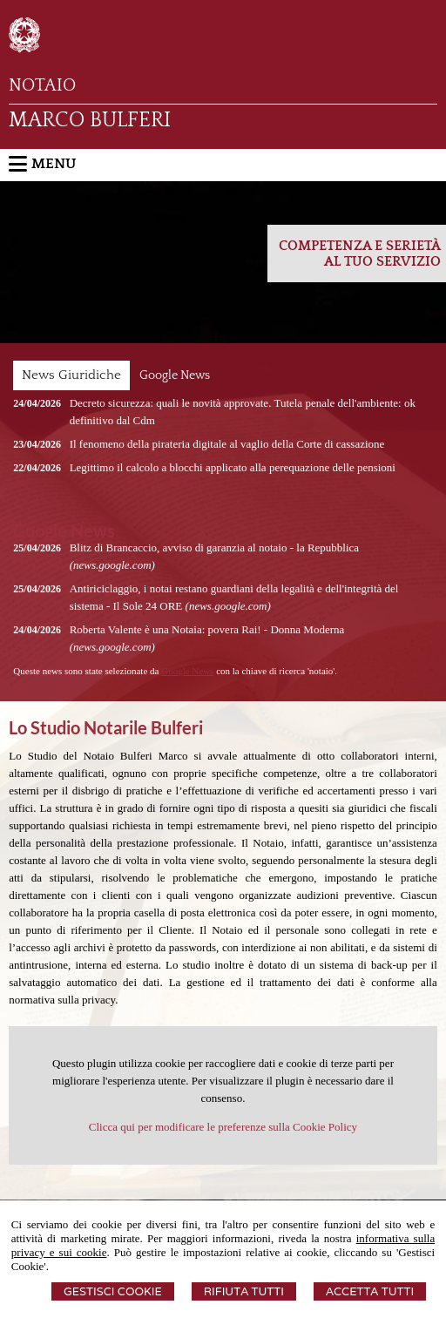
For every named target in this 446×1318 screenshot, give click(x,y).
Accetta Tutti (370, 1291)
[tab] (71, 375)
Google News (187, 671)
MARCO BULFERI (90, 120)
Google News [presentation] (174, 375)
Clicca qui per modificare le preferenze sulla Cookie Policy (223, 1126)
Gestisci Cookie (113, 1291)
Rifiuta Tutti (244, 1291)
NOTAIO (42, 85)
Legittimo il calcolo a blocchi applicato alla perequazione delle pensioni (232, 467)
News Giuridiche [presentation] (71, 375)
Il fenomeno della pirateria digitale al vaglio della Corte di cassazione (227, 443)
